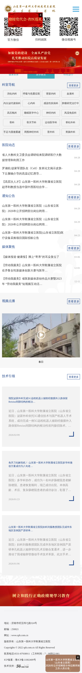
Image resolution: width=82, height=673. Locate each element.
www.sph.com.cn (19, 635)
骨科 (12, 122)
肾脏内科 (51, 93)
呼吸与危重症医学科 (31, 95)
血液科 (70, 93)
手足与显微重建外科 (11, 133)
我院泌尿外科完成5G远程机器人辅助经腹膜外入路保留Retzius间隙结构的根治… (38, 400)
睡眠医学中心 (31, 112)
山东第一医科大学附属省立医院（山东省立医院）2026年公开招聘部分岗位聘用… (30, 208)
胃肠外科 (70, 132)
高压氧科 (12, 112)
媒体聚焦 (8, 246)
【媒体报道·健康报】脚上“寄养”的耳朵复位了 (30, 256)
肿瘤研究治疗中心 (70, 104)
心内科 (31, 103)
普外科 (51, 132)
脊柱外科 (70, 122)
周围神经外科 (31, 132)
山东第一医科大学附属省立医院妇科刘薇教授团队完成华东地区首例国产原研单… (40, 529)
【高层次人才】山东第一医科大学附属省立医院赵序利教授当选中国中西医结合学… (32, 184)
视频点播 (8, 301)
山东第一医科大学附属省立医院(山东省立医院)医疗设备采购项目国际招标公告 (33, 235)
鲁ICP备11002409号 (25, 659)
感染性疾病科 (51, 103)
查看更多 (74, 85)
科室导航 (8, 84)
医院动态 (8, 145)
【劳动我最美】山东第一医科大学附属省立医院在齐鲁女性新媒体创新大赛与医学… (32, 268)
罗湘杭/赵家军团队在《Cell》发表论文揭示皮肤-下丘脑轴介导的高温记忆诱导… (32, 171)
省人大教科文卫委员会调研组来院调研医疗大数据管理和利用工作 (32, 157)
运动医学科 (51, 122)
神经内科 (51, 112)
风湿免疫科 (70, 112)
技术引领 (8, 376)
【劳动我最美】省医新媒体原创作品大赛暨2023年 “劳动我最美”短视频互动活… (32, 281)
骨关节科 (31, 122)
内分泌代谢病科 (11, 103)
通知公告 (8, 196)
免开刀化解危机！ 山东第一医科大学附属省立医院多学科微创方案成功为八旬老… (40, 464)
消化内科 (12, 93)
